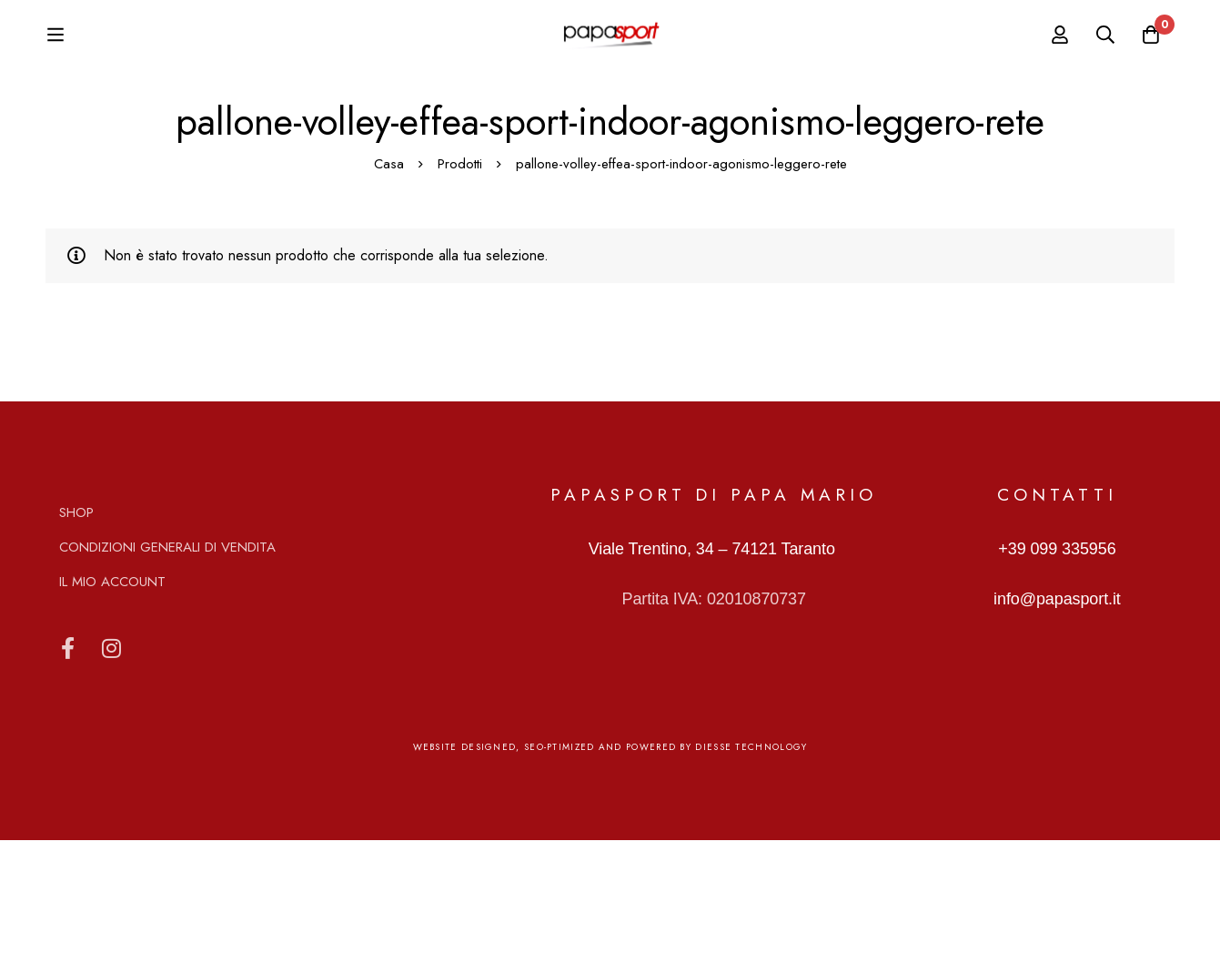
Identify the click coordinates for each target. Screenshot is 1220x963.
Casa (389, 287)
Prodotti (460, 287)
